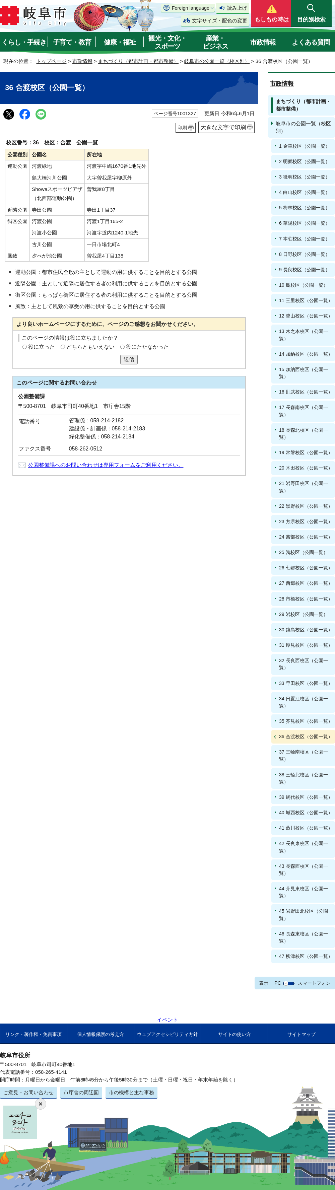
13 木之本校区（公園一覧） (303, 335)
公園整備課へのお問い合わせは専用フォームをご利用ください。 (106, 465)
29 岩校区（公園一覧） (303, 614)
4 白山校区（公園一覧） (304, 192)
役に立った (41, 347)
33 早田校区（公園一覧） (306, 683)
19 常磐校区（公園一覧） (306, 452)
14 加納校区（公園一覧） (306, 354)
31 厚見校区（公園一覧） (306, 645)
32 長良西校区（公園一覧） (303, 664)
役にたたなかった (147, 347)
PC (277, 983)
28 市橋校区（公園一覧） (306, 599)
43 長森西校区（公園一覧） (303, 869)
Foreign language (190, 8)
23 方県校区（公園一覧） (306, 521)
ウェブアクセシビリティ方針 (167, 1034)
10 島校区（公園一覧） (303, 285)
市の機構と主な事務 (131, 1092)
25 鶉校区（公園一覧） (303, 552)
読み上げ (237, 8)
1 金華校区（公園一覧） (304, 146)
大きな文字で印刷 (223, 127)
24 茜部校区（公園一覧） (306, 537)
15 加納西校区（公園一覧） (303, 373)
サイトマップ (301, 1034)
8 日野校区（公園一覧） (304, 254)
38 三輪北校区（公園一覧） (303, 778)
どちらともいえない (90, 347)
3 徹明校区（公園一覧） (304, 177)
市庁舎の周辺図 (81, 1092)
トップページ (51, 61)
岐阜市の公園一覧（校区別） (217, 61)
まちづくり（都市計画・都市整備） (138, 61)
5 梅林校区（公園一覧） (304, 207)
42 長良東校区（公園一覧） (303, 847)
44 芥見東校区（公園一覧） (303, 892)
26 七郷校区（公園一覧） (306, 567)
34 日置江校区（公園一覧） (303, 702)
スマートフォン (314, 983)
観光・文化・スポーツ (167, 42)
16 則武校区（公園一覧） (306, 392)
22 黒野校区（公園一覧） (306, 506)
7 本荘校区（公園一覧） (304, 238)
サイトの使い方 (234, 1034)
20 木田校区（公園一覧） (306, 468)
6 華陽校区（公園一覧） (304, 223)
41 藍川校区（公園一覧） (306, 828)
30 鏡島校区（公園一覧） (306, 629)
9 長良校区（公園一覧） (304, 269)
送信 (129, 359)
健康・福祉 (120, 42)
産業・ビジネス (215, 42)
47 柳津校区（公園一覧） (306, 956)
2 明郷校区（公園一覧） (304, 161)
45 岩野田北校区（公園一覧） (306, 914)
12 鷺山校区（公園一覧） (306, 316)
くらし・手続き (24, 42)
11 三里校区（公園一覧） (306, 300)
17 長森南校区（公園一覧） (303, 411)
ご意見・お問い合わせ (28, 1092)
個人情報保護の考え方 (100, 1034)
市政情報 (263, 42)
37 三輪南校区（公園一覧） (303, 755)
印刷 (182, 127)
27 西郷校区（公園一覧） (306, 583)
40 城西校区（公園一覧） (306, 812)
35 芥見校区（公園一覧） (306, 721)
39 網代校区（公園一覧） (306, 797)
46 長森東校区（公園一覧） (303, 937)
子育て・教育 (72, 42)
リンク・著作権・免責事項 (33, 1034)
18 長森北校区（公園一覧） (303, 433)
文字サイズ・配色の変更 (219, 20)
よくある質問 (311, 42)
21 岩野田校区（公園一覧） (303, 487)
